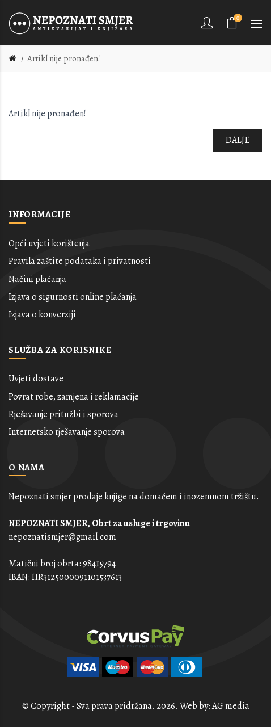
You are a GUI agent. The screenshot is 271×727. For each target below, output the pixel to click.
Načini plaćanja (37, 279)
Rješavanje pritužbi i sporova (63, 414)
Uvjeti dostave (36, 378)
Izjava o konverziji (42, 314)
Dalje (238, 140)
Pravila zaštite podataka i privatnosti (80, 261)
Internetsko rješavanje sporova (67, 432)
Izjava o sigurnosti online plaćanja (73, 297)
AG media (230, 706)
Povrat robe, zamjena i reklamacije (74, 396)
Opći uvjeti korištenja (49, 243)
